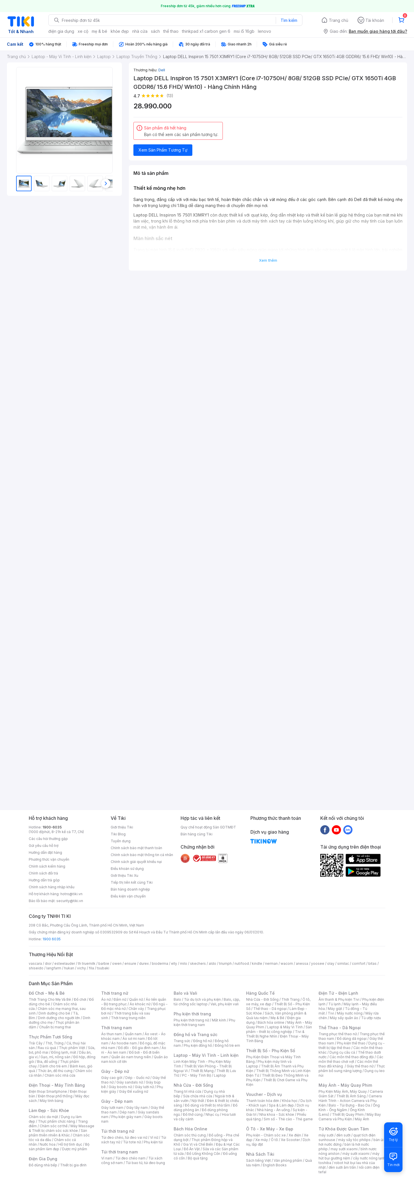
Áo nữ (106, 999)
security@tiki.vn (69, 901)
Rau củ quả (47, 1048)
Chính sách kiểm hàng (47, 866)
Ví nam (106, 1158)
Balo (177, 999)
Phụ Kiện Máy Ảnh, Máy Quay (343, 1091)
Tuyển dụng (121, 841)
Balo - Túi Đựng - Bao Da (349, 1105)
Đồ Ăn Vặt (192, 1149)
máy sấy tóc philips (354, 1140)
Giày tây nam (137, 1107)
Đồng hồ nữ (202, 1041)
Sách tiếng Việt (258, 1160)
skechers (198, 963)
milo (183, 963)
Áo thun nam (111, 1034)
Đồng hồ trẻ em (227, 1045)
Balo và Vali (185, 993)
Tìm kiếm (289, 20)
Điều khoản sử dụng (127, 868)
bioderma (160, 963)
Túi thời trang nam (119, 1151)
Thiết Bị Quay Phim (348, 1114)
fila (91, 968)
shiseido (36, 968)
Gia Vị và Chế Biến (198, 1144)
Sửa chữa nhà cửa (197, 1096)
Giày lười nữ (144, 1087)
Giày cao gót (111, 1077)
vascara (35, 963)
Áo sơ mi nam (133, 1038)
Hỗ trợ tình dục (70, 1144)
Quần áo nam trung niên (131, 1057)
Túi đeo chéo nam (130, 1158)
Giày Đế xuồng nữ (133, 1091)
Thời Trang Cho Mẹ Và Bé (50, 999)
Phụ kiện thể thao (351, 1043)
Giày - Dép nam (117, 1101)
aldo (212, 963)
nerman (271, 963)
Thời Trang (290, 999)
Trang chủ (338, 20)
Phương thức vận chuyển (49, 859)
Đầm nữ (120, 999)
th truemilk (86, 963)
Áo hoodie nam (124, 1043)
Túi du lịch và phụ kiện (202, 999)
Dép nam (127, 1112)
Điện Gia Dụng (43, 1158)
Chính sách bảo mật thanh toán (136, 848)
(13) (169, 95)
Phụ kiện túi (153, 1142)
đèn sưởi (343, 1135)
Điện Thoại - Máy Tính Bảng (57, 1085)
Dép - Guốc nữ (137, 1077)
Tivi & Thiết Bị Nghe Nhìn (275, 1033)
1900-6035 (52, 827)
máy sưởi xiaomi (355, 1153)
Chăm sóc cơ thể (54, 1126)
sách (155, 31)
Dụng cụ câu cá (342, 1052)
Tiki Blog (118, 834)
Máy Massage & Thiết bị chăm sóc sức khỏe (61, 1128)
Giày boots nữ (120, 1087)
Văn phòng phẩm (288, 1160)
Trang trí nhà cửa (187, 1091)
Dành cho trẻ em (53, 1066)
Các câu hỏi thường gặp (48, 839)
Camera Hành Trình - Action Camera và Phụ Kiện (350, 1100)
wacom (287, 963)
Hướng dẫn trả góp (44, 880)
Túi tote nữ (132, 1142)
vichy (81, 968)
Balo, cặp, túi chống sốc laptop (207, 1001)
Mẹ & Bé (277, 1018)
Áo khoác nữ (140, 1004)
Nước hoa (47, 1144)
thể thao (171, 31)
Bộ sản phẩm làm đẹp (59, 1146)
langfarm (53, 968)
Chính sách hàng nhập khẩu (51, 887)
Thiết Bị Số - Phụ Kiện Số (270, 1050)
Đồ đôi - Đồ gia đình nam (138, 1048)
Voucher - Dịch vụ (264, 1094)
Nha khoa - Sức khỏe (276, 1114)
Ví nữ (154, 1137)
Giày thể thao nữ (360, 1066)
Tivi (331, 1013)
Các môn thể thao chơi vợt (351, 1059)
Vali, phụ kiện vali (224, 1004)
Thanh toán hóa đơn (262, 1100)
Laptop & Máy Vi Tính (285, 1027)
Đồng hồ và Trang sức (195, 1034)
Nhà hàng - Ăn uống (273, 1110)
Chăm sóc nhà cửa (60, 1075)
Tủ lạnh (334, 1004)
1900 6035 (52, 939)
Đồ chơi (80, 999)
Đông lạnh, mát (63, 1052)
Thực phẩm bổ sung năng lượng (352, 1068)
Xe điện (295, 1135)
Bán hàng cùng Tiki (196, 834)
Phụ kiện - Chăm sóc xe (266, 1135)
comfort (358, 963)
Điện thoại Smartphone (48, 1091)
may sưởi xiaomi (344, 1149)
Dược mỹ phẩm (74, 1149)
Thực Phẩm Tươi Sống (50, 1036)
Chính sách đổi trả (43, 873)
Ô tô (274, 1140)
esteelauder (64, 963)
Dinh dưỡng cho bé (54, 1013)
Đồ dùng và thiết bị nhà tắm (207, 1105)
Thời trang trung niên (128, 1018)
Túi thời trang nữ (117, 1131)
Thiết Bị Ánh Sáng (351, 1096)
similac (343, 963)
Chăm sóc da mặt (43, 1117)
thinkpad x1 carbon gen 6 (206, 31)
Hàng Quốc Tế (260, 993)
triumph (225, 963)
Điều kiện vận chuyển (128, 896)
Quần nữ (136, 999)
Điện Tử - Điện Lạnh (338, 993)
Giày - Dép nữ (115, 1071)
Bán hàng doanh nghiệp (130, 889)
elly (174, 963)
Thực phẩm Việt (72, 1048)
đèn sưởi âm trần (342, 1167)
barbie (103, 963)
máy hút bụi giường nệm (349, 1155)
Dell (161, 70)
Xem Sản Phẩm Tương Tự (163, 150)
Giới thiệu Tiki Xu (124, 875)
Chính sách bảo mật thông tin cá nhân (142, 855)
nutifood (242, 963)
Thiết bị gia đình (73, 1165)
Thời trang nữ (114, 993)
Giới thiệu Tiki (122, 827)
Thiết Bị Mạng (202, 1071)
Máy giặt (335, 1008)
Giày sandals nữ (129, 1082)
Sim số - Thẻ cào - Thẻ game (288, 1119)
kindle (257, 963)
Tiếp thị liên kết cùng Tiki (132, 882)
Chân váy (136, 1008)
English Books (275, 1165)
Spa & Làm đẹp (281, 1105)
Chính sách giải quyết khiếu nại (136, 862)
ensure (130, 963)
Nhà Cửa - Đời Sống (193, 1085)
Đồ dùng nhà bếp (43, 1165)
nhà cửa (139, 31)
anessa (302, 963)
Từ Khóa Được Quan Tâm (344, 1128)
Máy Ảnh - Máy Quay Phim (345, 1085)
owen (117, 963)
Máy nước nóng (350, 1013)
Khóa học (290, 1100)
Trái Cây (36, 1043)
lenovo (264, 31)
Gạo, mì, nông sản (55, 1057)
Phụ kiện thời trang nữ (191, 1020)
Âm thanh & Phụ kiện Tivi (339, 999)
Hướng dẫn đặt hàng (45, 852)
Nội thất (197, 1100)
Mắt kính (219, 1020)
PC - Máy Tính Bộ (196, 1075)
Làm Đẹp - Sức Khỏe (49, 1110)
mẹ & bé (99, 31)
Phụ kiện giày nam (126, 1117)
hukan (69, 968)
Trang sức (182, 1041)
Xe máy (261, 1140)
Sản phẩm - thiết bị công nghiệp (279, 1029)
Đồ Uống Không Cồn (203, 1153)
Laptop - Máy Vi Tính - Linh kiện (206, 1055)
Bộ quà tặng (198, 1158)
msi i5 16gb (244, 31)
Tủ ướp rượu (371, 1018)
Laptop (220, 1075)
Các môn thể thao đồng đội (351, 1057)
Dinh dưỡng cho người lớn (59, 1018)
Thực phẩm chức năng (56, 1121)
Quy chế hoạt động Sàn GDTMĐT (208, 827)
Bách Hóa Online (190, 1128)
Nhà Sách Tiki (260, 1154)
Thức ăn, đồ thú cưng (55, 1071)
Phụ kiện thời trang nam (204, 1022)
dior (48, 963)
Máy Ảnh (362, 1119)
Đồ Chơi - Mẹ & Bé (47, 993)
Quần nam (133, 1034)
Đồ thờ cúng (193, 1114)
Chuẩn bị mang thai (55, 1027)
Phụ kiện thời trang (192, 1013)
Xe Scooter (290, 1140)
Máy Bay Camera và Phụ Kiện (350, 1116)
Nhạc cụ (212, 1114)
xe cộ (83, 31)
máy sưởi (326, 1135)
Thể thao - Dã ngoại (270, 1008)
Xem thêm (268, 260)
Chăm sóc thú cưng (190, 1135)
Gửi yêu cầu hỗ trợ (43, 845)
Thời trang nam (116, 1027)
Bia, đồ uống (47, 1061)
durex (144, 963)
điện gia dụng (61, 31)
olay (330, 963)
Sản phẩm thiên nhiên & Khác (58, 1132)
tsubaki (103, 968)
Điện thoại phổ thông (55, 1096)
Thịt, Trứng (54, 1043)
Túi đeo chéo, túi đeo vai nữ (124, 1137)
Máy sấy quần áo (344, 1018)
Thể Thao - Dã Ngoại (340, 1027)
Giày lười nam (112, 1107)
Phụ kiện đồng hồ (198, 1045)
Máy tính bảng (51, 1100)
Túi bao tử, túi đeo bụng (145, 1163)
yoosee (317, 963)
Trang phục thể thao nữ (338, 1034)
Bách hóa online (271, 1022)
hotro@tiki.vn (71, 894)
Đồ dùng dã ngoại (352, 1038)
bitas (372, 963)
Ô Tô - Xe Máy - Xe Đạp (269, 1128)
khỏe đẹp (120, 31)
